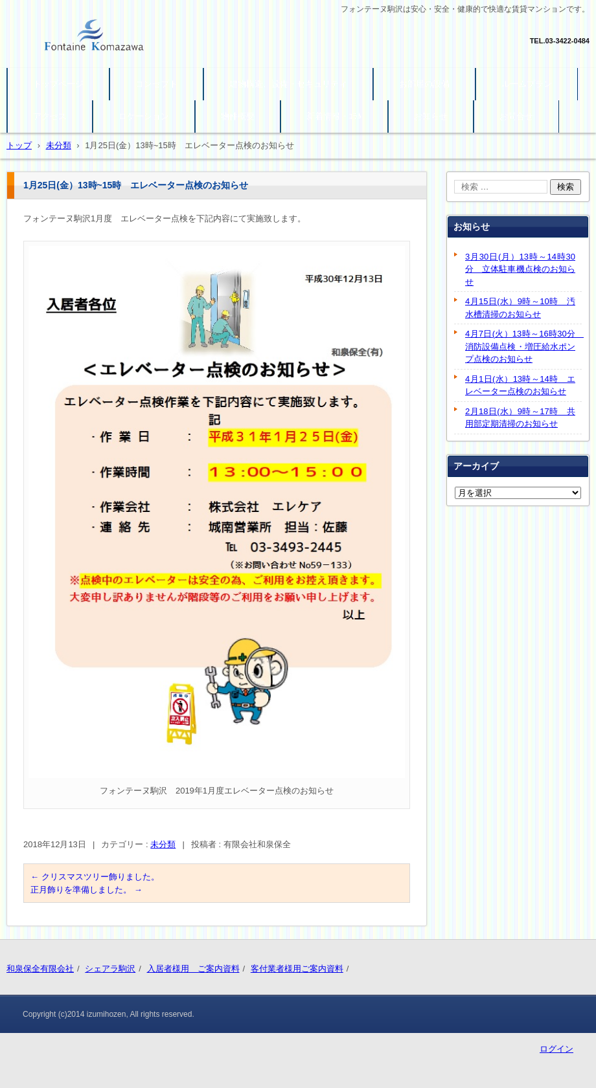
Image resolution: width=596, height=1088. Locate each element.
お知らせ (431, 116)
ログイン (556, 1049)
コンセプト (156, 84)
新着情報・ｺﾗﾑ (334, 116)
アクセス (50, 116)
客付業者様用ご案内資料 (297, 968)
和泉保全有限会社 (40, 968)
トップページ (58, 84)
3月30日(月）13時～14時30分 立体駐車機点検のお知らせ (520, 269)
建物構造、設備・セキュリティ (288, 84)
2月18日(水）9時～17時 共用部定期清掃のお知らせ (520, 417)
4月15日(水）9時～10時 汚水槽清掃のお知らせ (520, 307)
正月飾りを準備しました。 (86, 889)
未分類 (163, 844)
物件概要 (238, 116)
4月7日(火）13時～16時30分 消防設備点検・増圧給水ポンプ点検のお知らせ (523, 346)
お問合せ (516, 116)
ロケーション (144, 116)
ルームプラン (526, 84)
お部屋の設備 (424, 84)
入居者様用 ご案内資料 (193, 968)
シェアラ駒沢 (110, 968)
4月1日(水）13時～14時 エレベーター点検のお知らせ (520, 385)
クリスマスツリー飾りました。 (94, 877)
